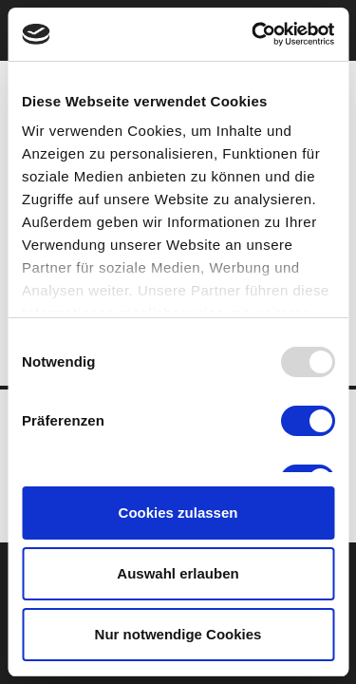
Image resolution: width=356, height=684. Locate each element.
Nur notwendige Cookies (178, 634)
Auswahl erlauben (177, 573)
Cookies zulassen (178, 512)
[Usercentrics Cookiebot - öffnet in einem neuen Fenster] (253, 34)
